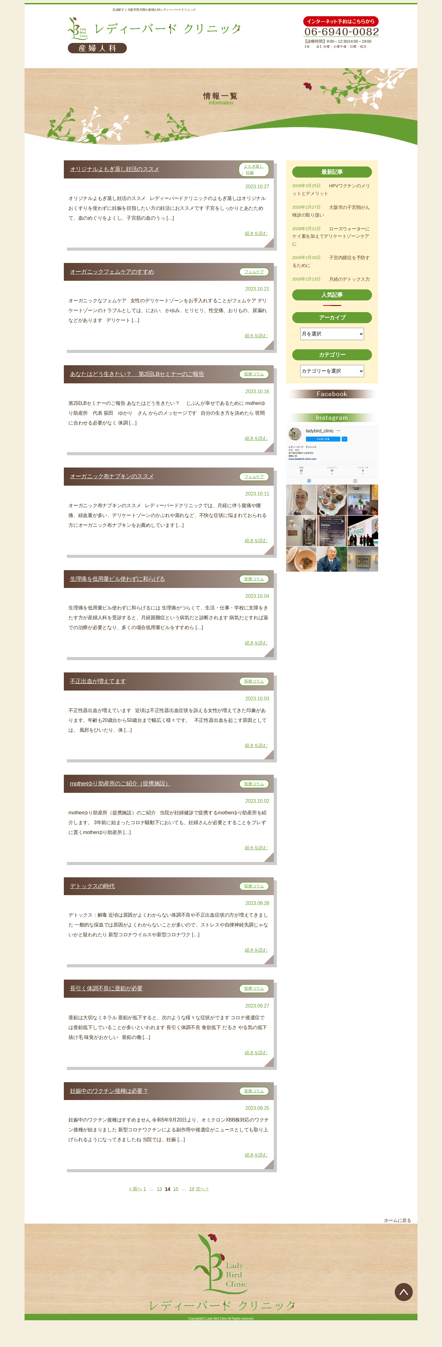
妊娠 (250, 173)
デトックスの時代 (97, 905)
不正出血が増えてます (103, 695)
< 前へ (134, 1215)
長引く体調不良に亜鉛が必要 (112, 1010)
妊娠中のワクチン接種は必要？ (116, 1115)
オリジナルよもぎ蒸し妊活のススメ (123, 170)
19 (192, 1215)
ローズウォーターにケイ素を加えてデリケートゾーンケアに (331, 237)
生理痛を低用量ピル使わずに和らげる (126, 590)
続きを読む (255, 235)
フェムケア (254, 275)
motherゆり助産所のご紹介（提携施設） (129, 800)
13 (159, 1215)
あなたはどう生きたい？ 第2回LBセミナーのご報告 (150, 380)
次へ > (203, 1215)
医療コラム (254, 380)
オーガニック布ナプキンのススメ (120, 485)
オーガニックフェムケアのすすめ (120, 275)
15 (175, 1215)
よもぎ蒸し (253, 167)
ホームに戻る (396, 1246)
